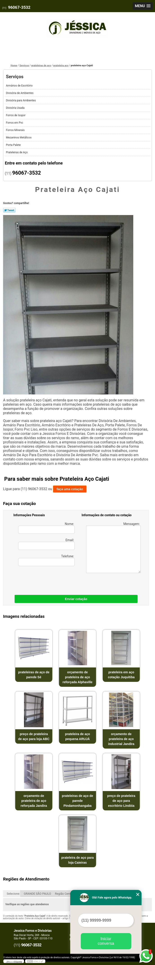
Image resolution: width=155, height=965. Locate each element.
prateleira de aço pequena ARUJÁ (77, 736)
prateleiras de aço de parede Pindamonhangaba (77, 800)
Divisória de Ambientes (20, 93)
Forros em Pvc (15, 122)
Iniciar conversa (106, 941)
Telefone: (46, 560)
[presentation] (42, 579)
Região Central (64, 893)
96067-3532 (19, 7)
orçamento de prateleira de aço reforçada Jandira (34, 800)
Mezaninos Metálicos (19, 137)
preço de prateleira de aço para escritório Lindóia (121, 800)
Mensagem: (113, 547)
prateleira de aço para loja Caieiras (77, 860)
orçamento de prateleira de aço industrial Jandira (121, 739)
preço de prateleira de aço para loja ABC (34, 736)
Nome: (46, 528)
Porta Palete (13, 145)
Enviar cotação (76, 599)
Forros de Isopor (16, 115)
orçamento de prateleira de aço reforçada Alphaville (77, 677)
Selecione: (13, 893)
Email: (46, 544)
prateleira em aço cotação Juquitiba (121, 674)
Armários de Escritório (19, 85)
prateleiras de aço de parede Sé (33, 674)
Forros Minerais (15, 130)
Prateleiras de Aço (17, 152)
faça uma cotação (70, 489)
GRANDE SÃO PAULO (37, 893)
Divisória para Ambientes (21, 100)
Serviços (14, 76)
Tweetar (9, 210)
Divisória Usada (15, 107)
